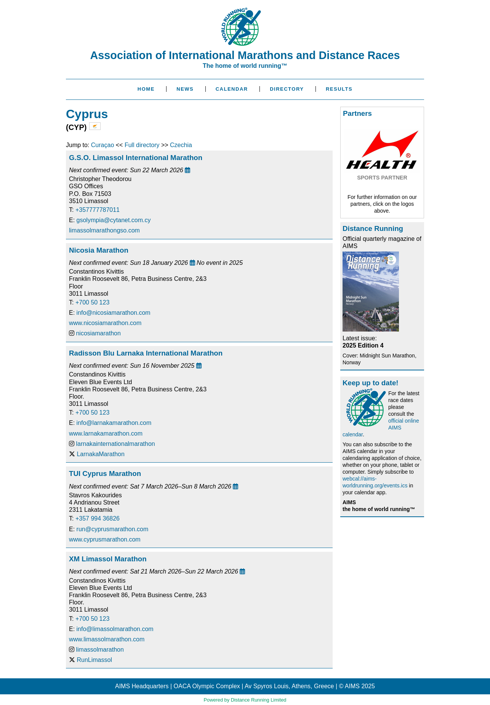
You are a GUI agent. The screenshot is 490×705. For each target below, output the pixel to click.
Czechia (181, 145)
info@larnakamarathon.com (114, 423)
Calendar (232, 89)
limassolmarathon (99, 649)
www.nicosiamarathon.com (105, 323)
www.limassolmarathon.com (106, 639)
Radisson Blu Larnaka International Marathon (146, 353)
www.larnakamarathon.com (106, 433)
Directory (287, 89)
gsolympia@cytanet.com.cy (114, 220)
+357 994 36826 (97, 518)
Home (146, 89)
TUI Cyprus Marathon (105, 473)
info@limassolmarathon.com (115, 629)
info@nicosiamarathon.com (114, 312)
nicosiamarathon (98, 333)
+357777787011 (97, 210)
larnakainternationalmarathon (115, 444)
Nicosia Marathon (98, 250)
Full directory (142, 145)
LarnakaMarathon (100, 454)
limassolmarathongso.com (104, 230)
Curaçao (102, 145)
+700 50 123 (92, 302)
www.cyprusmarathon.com (105, 539)
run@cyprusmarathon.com (113, 529)
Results (339, 89)
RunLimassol (94, 660)
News (185, 89)
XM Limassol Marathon (108, 559)
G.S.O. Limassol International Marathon (135, 158)
